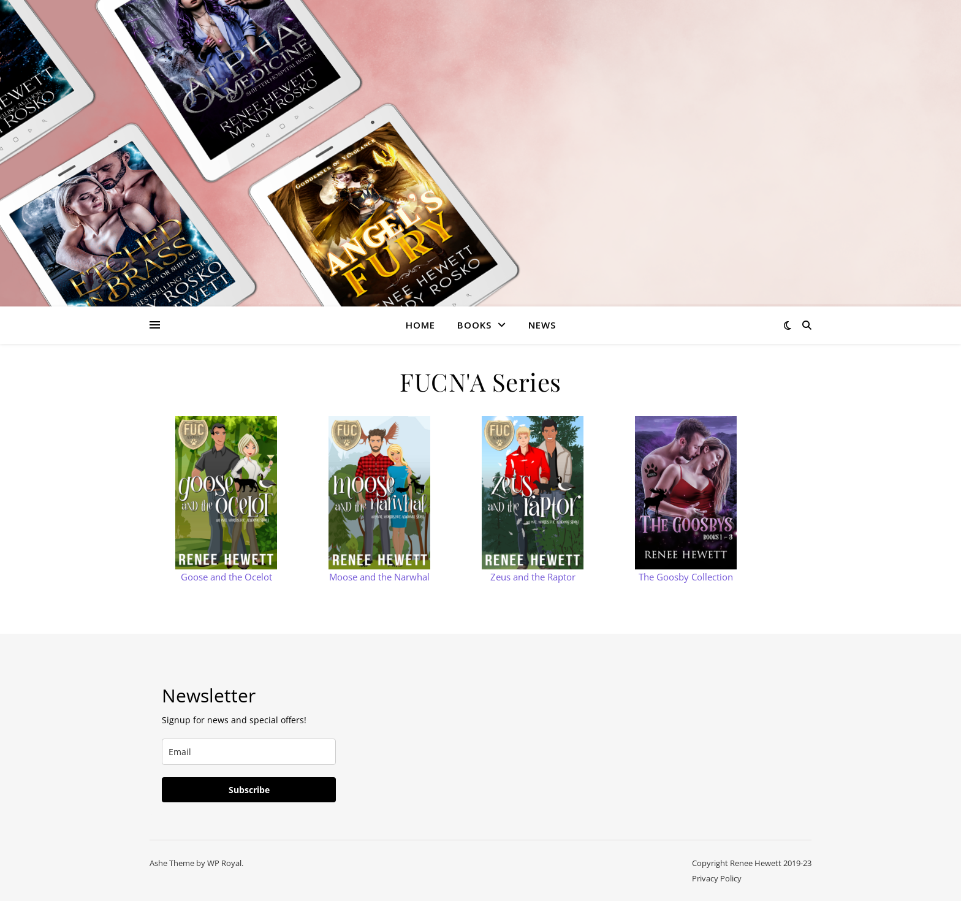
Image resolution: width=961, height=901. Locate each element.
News (542, 325)
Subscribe (249, 790)
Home (420, 325)
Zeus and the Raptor (532, 577)
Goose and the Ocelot (226, 577)
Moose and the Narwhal (379, 577)
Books (474, 325)
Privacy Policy (717, 878)
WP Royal (224, 863)
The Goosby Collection (686, 577)
